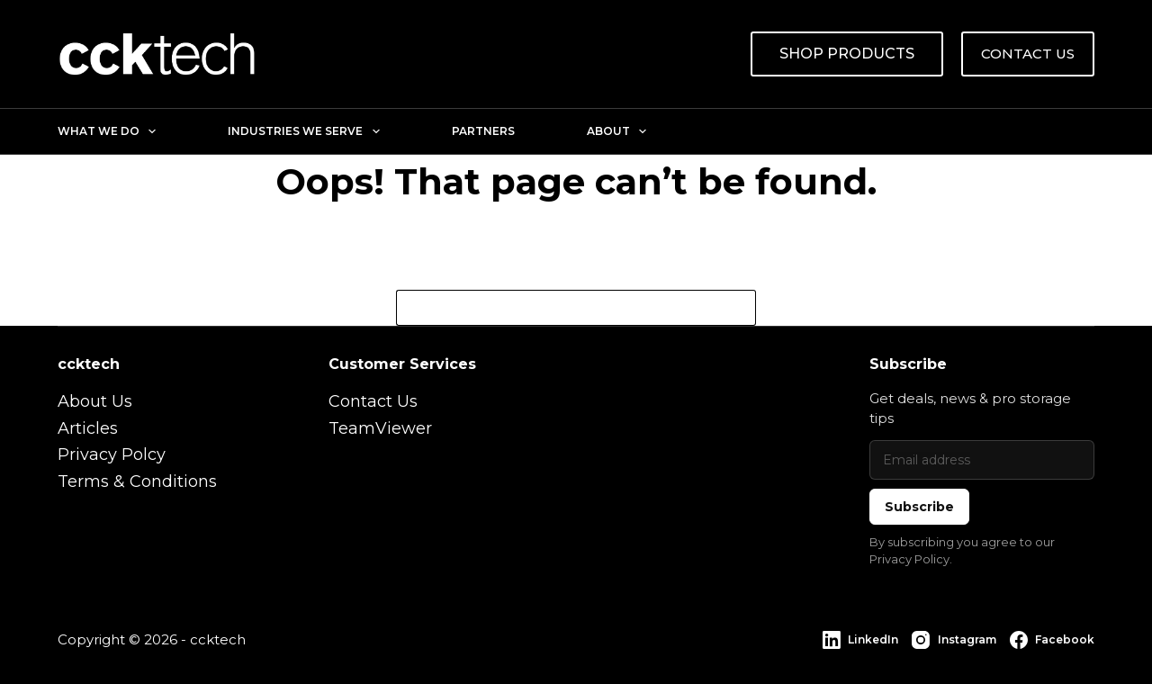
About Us (95, 401)
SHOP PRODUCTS (846, 53)
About (620, 131)
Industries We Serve (307, 131)
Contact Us (373, 401)
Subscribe (919, 507)
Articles (88, 428)
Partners (483, 131)
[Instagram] (953, 640)
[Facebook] (1052, 640)
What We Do (110, 131)
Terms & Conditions (137, 481)
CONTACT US (1028, 53)
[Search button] (738, 308)
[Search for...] (558, 308)
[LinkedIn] (860, 640)
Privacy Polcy (112, 454)
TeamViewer (380, 428)
